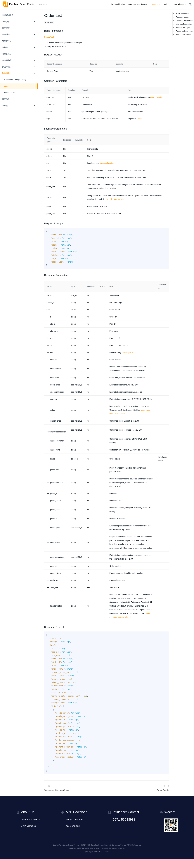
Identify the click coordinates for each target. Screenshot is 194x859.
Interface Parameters (184, 24)
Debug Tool (49, 37)
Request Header (182, 17)
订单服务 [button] (6, 73)
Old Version (44, 4)
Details (139, 119)
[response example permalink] (42, 627)
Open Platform (28, 4)
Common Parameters (184, 21)
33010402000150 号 (101, 852)
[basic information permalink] (42, 30)
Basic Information (182, 14)
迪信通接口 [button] (7, 34)
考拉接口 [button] (6, 47)
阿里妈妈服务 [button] (7, 15)
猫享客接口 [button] (7, 41)
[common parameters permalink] (42, 80)
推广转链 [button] (6, 28)
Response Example (183, 35)
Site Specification (117, 4)
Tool (165, 4)
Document (155, 4)
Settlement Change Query (15, 80)
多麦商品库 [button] (7, 60)
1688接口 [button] (6, 21)
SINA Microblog (28, 826)
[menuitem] (19, 15)
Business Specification (137, 4)
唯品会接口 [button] (7, 54)
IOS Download (73, 826)
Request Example (183, 28)
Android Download (74, 819)
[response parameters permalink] (42, 275)
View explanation (107, 163)
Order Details (9, 93)
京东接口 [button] (6, 105)
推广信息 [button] (6, 99)
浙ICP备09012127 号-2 (117, 848)
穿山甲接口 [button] (7, 67)
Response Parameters (184, 31)
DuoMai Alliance (178, 4)
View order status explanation (116, 199)
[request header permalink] (42, 54)
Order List (8, 86)
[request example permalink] (42, 223)
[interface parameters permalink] (42, 128)
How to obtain (156, 97)
